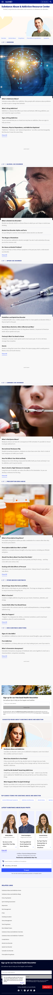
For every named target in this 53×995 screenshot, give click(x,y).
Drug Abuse (21, 38)
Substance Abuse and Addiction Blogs (11, 894)
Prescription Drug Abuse (8, 954)
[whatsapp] (34, 991)
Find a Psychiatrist (6, 898)
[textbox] (26, 861)
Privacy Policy (30, 711)
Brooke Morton (43, 835)
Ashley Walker (9, 835)
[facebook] (18, 991)
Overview (3, 38)
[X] (21, 991)
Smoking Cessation (7, 916)
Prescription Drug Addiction (34, 38)
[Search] (51, 2)
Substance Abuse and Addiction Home (11, 890)
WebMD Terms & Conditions (22, 711)
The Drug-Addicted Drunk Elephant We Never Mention (25, 844)
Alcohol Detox (41, 800)
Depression (5, 905)
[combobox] (26, 861)
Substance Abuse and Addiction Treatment (12, 935)
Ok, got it (22, 982)
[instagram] (25, 991)
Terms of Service (46, 712)
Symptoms (46, 38)
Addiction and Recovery (28, 800)
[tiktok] (28, 991)
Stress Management (7, 920)
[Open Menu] (2, 2)
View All (4, 135)
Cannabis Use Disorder (7, 950)
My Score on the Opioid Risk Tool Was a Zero (9, 844)
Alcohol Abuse (12, 38)
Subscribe (26, 707)
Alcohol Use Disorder (7, 943)
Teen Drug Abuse (6, 924)
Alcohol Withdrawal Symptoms (10, 800)
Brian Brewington (26, 835)
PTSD (3, 913)
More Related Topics (7, 928)
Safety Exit (47, 987)
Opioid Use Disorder (7, 947)
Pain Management (6, 909)
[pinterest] (31, 991)
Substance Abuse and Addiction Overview (12, 932)
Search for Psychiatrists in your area (27, 855)
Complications (5, 939)
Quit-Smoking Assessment (8, 901)
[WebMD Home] (8, 2)
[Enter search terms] (26, 972)
